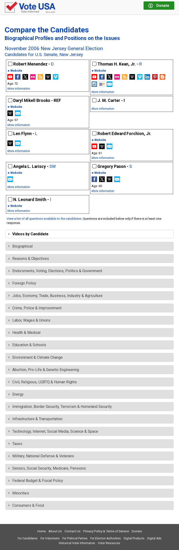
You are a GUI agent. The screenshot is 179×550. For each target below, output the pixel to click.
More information (18, 88)
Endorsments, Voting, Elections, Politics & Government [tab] (55, 271)
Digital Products (134, 538)
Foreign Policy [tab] (22, 283)
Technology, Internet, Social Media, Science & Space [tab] (53, 431)
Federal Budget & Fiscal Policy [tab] (36, 480)
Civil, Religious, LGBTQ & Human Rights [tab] (43, 382)
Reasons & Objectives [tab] (29, 258)
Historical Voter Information (77, 543)
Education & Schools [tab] (27, 345)
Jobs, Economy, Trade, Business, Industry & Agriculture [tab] (56, 295)
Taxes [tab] (15, 443)
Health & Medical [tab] (24, 332)
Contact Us (72, 531)
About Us (55, 531)
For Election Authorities (105, 538)
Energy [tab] (16, 394)
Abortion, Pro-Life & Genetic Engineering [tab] (44, 369)
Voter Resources (109, 543)
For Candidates (28, 538)
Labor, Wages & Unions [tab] (29, 320)
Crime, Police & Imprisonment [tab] (35, 308)
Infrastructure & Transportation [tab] (35, 419)
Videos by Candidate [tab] (28, 234)
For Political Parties (74, 538)
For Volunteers (50, 538)
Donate (137, 531)
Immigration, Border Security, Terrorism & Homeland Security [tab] (60, 406)
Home (41, 531)
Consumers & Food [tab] (26, 505)
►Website (14, 70)
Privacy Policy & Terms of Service (106, 531)
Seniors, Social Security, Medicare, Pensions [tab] (47, 468)
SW (52, 166)
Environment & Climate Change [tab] (36, 357)
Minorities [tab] (19, 493)
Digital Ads (154, 538)
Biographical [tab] (21, 246)
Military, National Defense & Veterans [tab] (41, 456)
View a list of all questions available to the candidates (44, 218)
